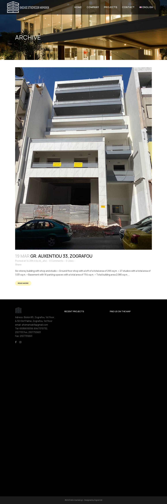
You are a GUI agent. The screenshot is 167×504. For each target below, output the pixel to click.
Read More (23, 283)
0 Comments (56, 260)
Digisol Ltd (98, 500)
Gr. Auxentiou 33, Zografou (61, 256)
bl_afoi (43, 260)
